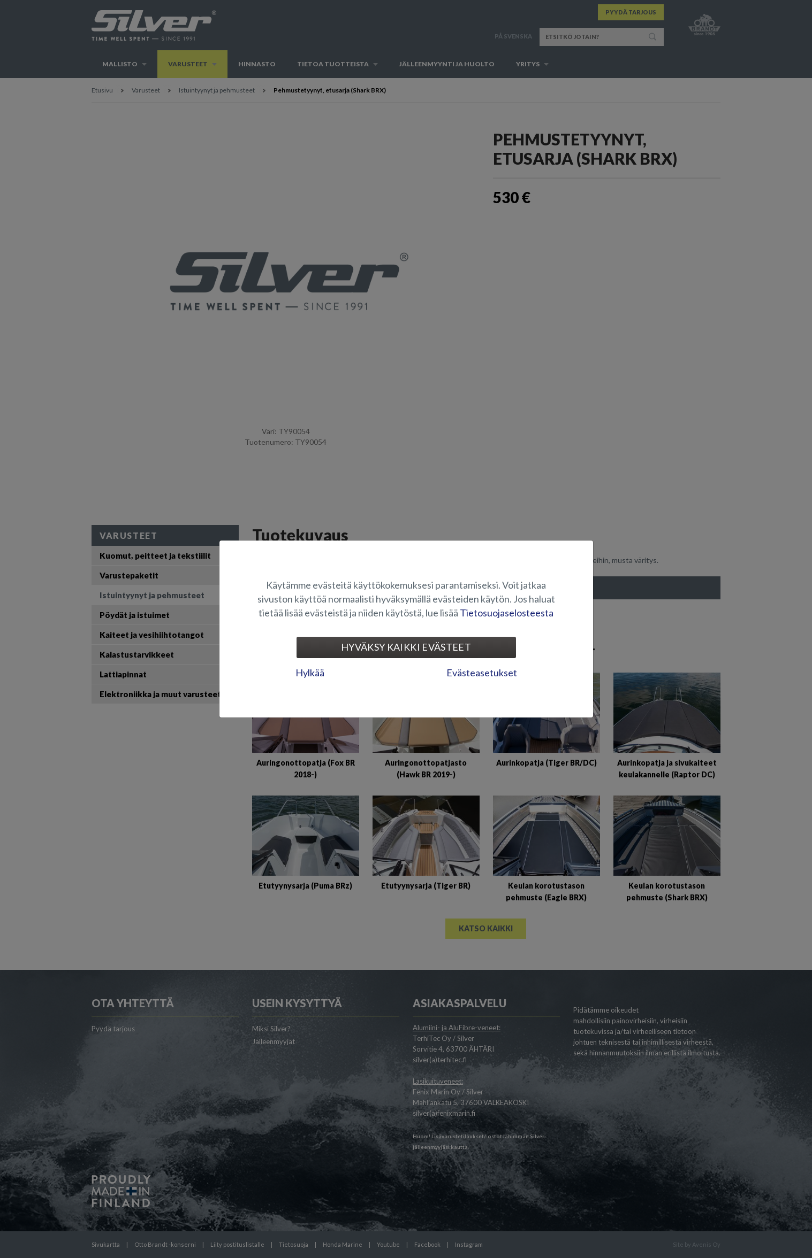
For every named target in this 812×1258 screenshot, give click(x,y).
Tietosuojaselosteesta (506, 613)
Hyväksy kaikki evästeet (406, 647)
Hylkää (309, 672)
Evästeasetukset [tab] (481, 672)
